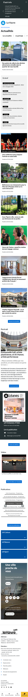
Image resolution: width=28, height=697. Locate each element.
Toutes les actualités (14, 321)
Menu (2, 694)
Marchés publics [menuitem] (6, 634)
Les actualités (7, 36)
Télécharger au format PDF (14, 435)
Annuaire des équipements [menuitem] (9, 640)
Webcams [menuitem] (4, 637)
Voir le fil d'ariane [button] (5, 27)
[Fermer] (26, 2)
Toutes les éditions (14, 444)
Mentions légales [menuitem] (5, 650)
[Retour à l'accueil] (14, 599)
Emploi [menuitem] (4, 643)
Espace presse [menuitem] (5, 631)
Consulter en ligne (11, 432)
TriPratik (7, 16)
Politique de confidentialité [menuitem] (7, 652)
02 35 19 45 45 (11, 611)
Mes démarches (24, 694)
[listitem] (14, 465)
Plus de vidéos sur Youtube (14, 481)
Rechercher (17, 694)
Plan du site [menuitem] (3, 653)
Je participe (19, 36)
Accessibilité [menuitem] (4, 649)
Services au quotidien (9, 694)
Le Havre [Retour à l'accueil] (8, 23)
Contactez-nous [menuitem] (6, 628)
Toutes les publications (14, 493)
